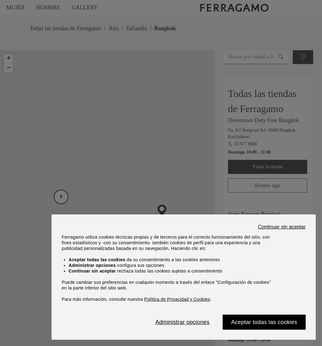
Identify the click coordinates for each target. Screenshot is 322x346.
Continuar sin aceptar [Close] (282, 227)
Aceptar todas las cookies (264, 322)
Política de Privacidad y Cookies (177, 299)
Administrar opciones (182, 322)
